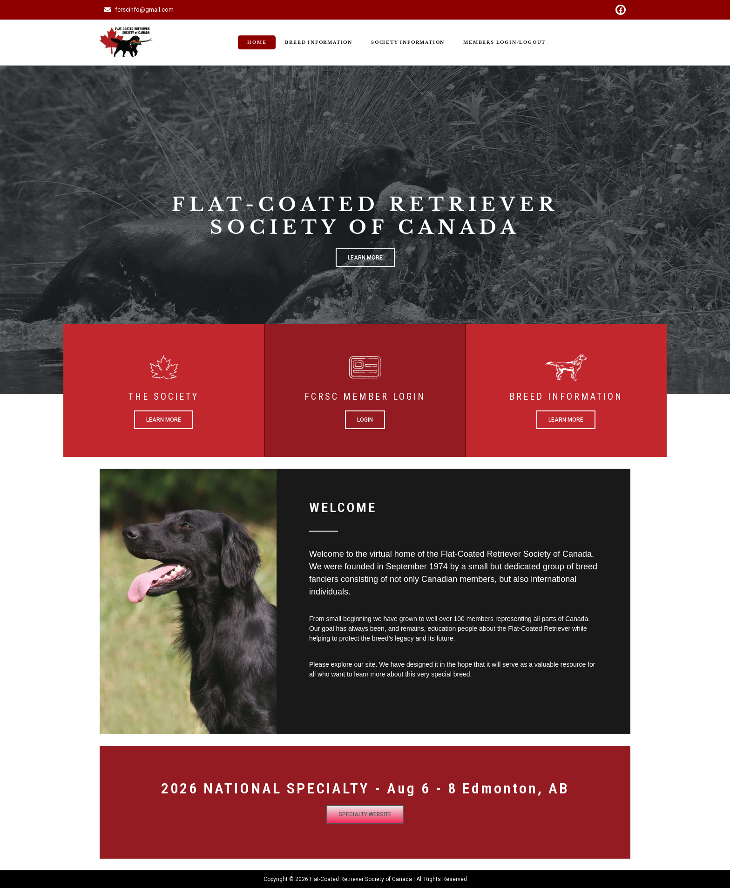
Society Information (408, 42)
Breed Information (318, 42)
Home (256, 42)
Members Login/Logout (504, 42)
